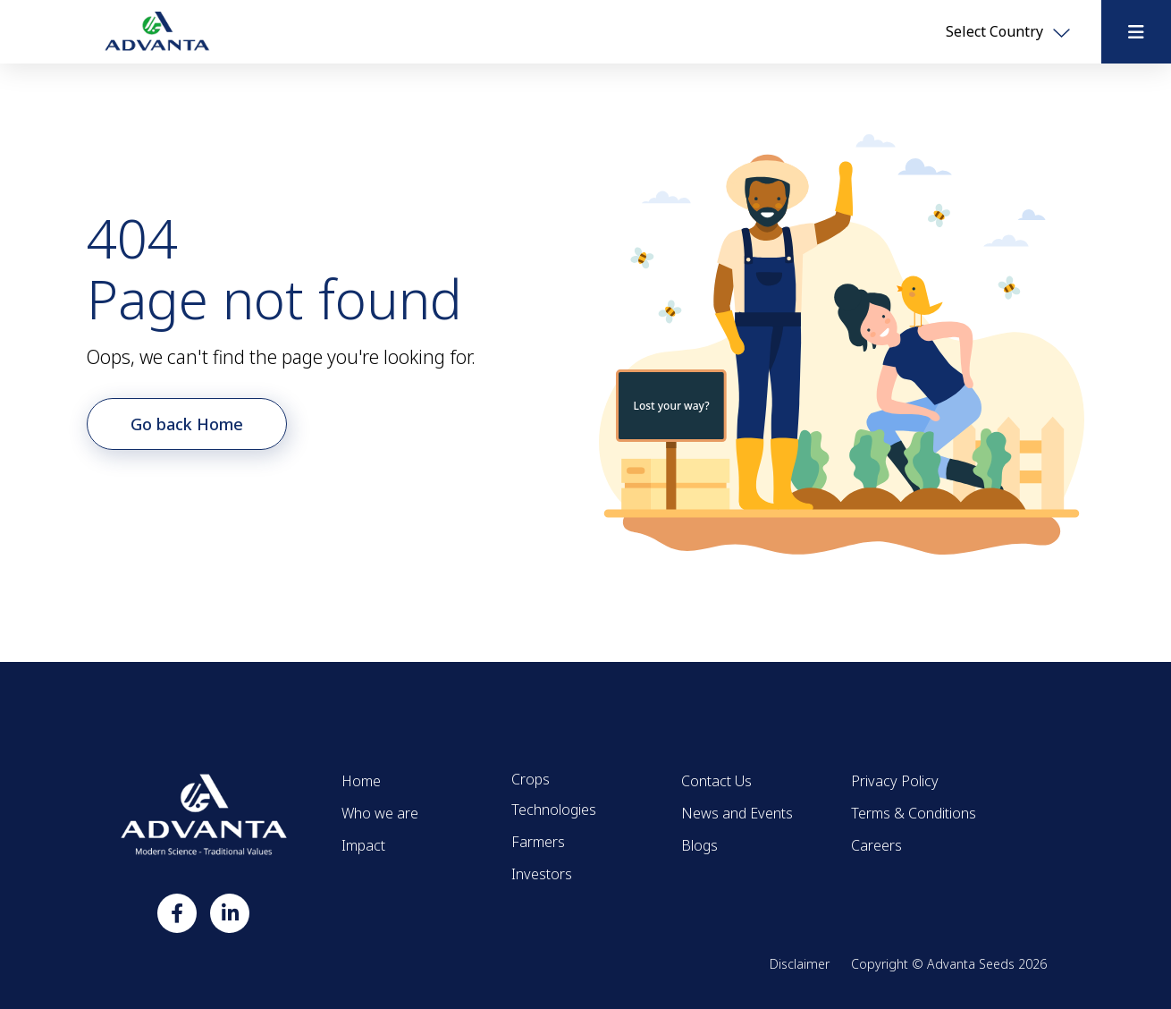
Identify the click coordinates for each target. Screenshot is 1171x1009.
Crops (530, 779)
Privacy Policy (895, 781)
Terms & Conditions (913, 813)
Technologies (553, 809)
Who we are (379, 813)
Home (361, 781)
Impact (363, 845)
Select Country (1008, 31)
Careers (876, 845)
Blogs (699, 845)
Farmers (538, 842)
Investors (541, 874)
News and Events (737, 813)
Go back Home (187, 424)
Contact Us (716, 781)
